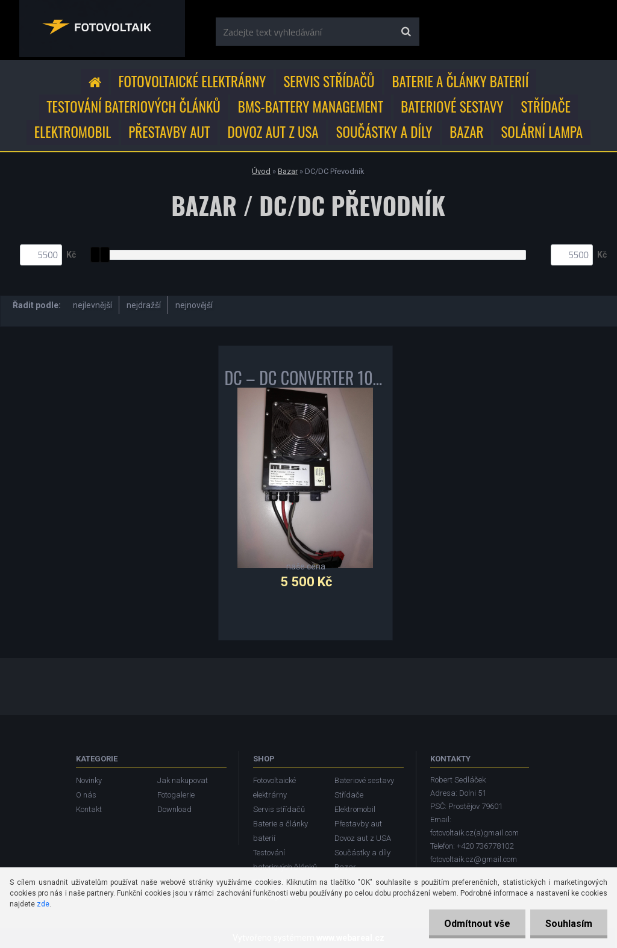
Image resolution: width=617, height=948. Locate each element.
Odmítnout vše (477, 923)
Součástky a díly (384, 132)
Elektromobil (72, 132)
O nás (86, 794)
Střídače (545, 106)
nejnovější (194, 305)
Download (174, 809)
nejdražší (144, 305)
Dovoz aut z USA (273, 132)
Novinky (89, 780)
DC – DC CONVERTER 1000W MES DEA (305, 380)
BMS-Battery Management (310, 106)
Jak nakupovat (182, 780)
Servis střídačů (328, 81)
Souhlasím (568, 923)
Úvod (261, 171)
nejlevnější (92, 305)
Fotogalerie (176, 794)
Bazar (466, 132)
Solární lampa (542, 132)
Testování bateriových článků (133, 106)
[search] (405, 31)
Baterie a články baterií (460, 81)
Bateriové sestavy (452, 106)
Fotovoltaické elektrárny (192, 81)
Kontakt (89, 809)
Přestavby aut (169, 132)
